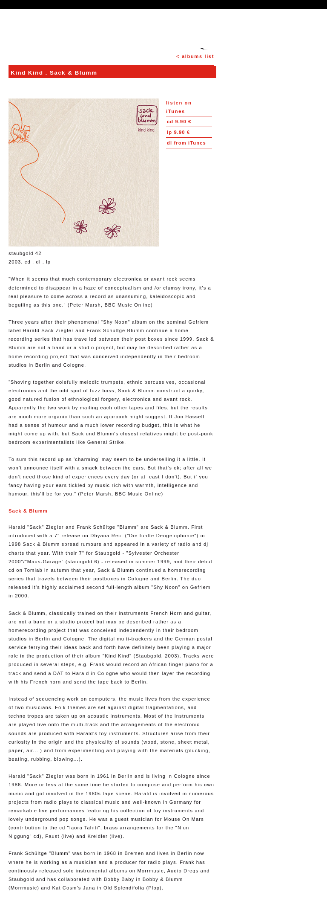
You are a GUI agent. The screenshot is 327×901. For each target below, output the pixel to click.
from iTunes (186, 142)
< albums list (195, 56)
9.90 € (179, 121)
